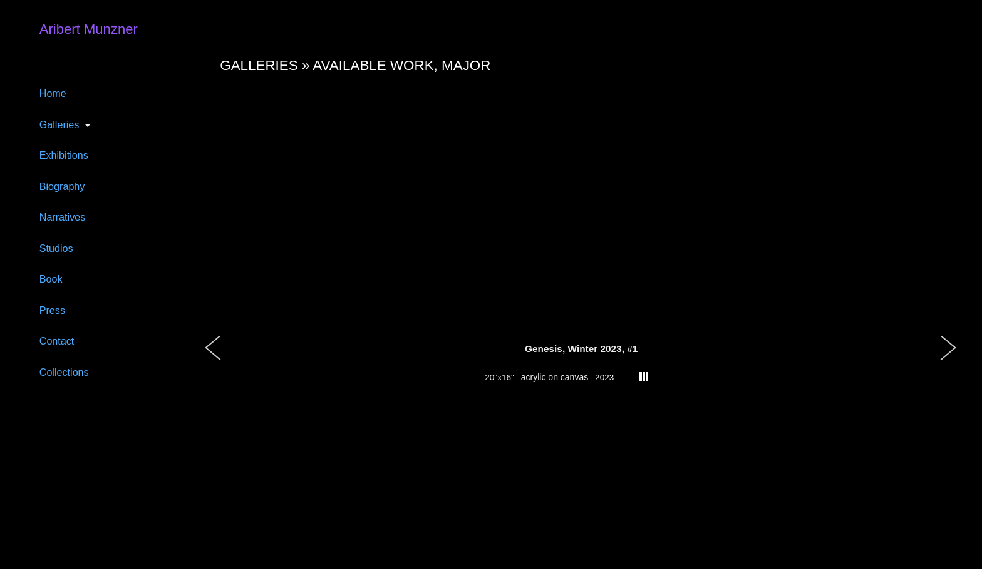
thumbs (643, 376)
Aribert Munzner (88, 29)
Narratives (62, 217)
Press (52, 310)
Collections (64, 372)
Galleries (59, 124)
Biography (62, 186)
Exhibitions (63, 155)
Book (51, 278)
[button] (213, 361)
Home (52, 93)
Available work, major (401, 65)
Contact (57, 340)
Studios (56, 248)
